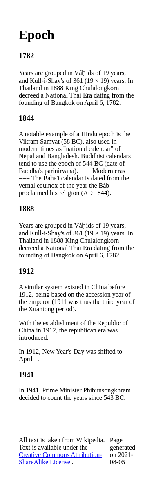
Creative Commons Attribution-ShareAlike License (60, 458)
